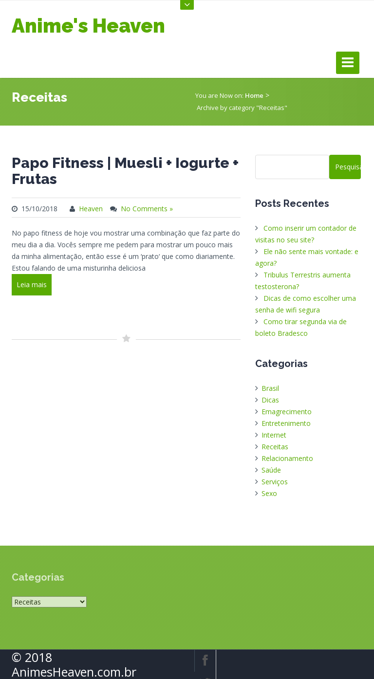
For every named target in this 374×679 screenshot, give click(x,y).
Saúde (271, 470)
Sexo (269, 493)
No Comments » (147, 208)
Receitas (275, 446)
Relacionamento (287, 458)
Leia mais (32, 284)
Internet (274, 435)
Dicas (270, 399)
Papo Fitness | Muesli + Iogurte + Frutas (125, 170)
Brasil (270, 388)
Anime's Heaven (88, 25)
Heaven (91, 208)
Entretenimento (286, 423)
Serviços (275, 481)
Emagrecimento (287, 411)
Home (254, 95)
